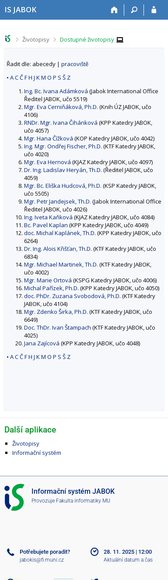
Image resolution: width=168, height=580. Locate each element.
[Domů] (114, 10)
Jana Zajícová (42, 343)
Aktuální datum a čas (128, 560)
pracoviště (74, 64)
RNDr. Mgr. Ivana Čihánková (61, 123)
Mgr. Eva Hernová (47, 162)
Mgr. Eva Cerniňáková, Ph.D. (61, 107)
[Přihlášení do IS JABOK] (154, 10)
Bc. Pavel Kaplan (46, 225)
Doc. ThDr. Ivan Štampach (57, 327)
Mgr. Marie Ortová (48, 280)
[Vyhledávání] (134, 10)
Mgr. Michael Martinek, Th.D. (61, 264)
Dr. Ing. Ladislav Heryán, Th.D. (63, 170)
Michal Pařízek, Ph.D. (51, 288)
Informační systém (36, 453)
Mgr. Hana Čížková (48, 138)
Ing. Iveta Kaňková (48, 217)
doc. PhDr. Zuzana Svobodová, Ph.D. (72, 296)
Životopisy (35, 39)
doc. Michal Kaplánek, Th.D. (60, 233)
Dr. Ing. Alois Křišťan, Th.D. (58, 249)
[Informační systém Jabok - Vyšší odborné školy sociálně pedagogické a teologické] (20, 9)
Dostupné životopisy (87, 39)
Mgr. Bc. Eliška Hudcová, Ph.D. (63, 186)
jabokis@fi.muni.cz (42, 560)
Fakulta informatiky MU (83, 501)
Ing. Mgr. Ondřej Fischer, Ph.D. (63, 146)
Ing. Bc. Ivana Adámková (56, 91)
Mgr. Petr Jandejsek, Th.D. (57, 201)
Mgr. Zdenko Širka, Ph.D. (56, 312)
